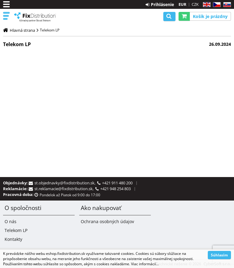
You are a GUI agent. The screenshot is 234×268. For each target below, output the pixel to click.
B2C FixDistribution (35, 17)
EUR (182, 4)
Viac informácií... (145, 263)
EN (205, 4)
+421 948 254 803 (115, 188)
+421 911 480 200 (117, 183)
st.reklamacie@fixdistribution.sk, (64, 188)
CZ (215, 4)
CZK (195, 4)
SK (226, 4)
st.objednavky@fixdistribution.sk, (65, 183)
